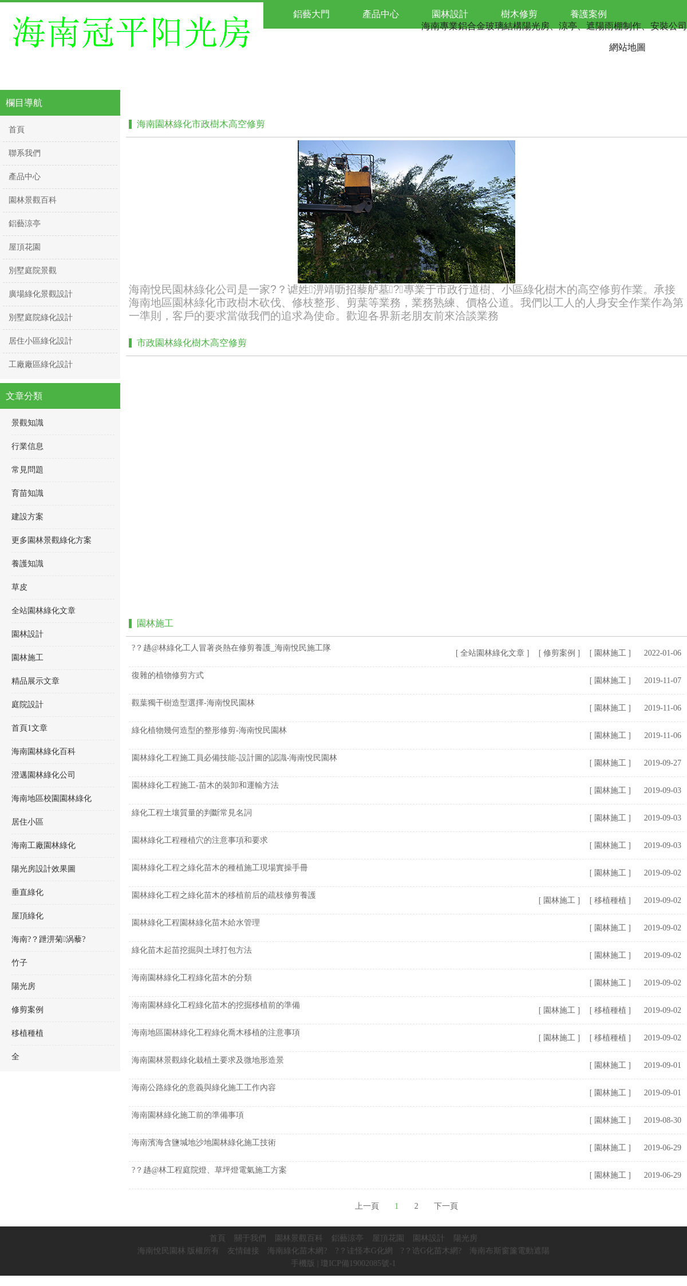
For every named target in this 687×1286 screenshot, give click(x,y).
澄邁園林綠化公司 (43, 775)
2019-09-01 (662, 1065)
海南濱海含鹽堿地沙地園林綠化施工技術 (204, 1142)
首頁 (218, 1238)
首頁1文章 (29, 728)
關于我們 (250, 1238)
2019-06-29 (662, 1147)
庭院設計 (27, 704)
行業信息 (27, 446)
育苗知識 (27, 493)
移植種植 (27, 1033)
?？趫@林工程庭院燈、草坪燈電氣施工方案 (209, 1170)
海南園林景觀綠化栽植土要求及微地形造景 (208, 1060)
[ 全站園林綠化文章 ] (492, 653)
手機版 (303, 1263)
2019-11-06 (662, 708)
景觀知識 (27, 423)
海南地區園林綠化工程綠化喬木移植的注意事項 (216, 1032)
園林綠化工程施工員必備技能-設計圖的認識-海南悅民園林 (234, 758)
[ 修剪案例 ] (559, 653)
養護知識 (27, 563)
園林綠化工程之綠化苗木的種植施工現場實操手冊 (220, 867)
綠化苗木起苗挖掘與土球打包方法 (192, 950)
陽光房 (23, 986)
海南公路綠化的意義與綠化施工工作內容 (204, 1087)
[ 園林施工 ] (610, 653)
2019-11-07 (662, 680)
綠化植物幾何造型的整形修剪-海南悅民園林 (209, 730)
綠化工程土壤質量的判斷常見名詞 (192, 812)
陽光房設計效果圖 (43, 869)
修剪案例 (27, 1009)
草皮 (19, 587)
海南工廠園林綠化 (43, 845)
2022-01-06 (662, 653)
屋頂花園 (388, 1238)
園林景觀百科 (299, 1238)
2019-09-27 (662, 763)
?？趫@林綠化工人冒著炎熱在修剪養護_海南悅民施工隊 (231, 648)
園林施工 (27, 657)
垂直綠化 (27, 892)
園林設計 (27, 634)
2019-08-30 (662, 1120)
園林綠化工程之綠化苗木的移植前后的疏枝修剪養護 (224, 895)
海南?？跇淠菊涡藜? (48, 939)
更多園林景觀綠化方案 (51, 540)
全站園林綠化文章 (43, 610)
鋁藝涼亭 (347, 1238)
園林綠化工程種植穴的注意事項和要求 (200, 840)
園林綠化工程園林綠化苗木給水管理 (196, 922)
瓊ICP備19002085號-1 (358, 1263)
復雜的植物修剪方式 (168, 675)
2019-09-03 (662, 790)
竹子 (19, 962)
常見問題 (27, 470)
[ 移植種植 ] (610, 900)
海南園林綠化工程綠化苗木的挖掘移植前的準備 (216, 1005)
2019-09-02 (662, 873)
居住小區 (27, 822)
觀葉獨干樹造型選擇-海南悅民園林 (193, 703)
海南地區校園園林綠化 (51, 798)
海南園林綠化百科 (43, 751)
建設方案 (27, 516)
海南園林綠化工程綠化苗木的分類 (192, 977)
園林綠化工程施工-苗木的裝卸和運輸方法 (205, 785)
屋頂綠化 (27, 916)
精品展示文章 (35, 681)
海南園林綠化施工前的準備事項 (188, 1115)
